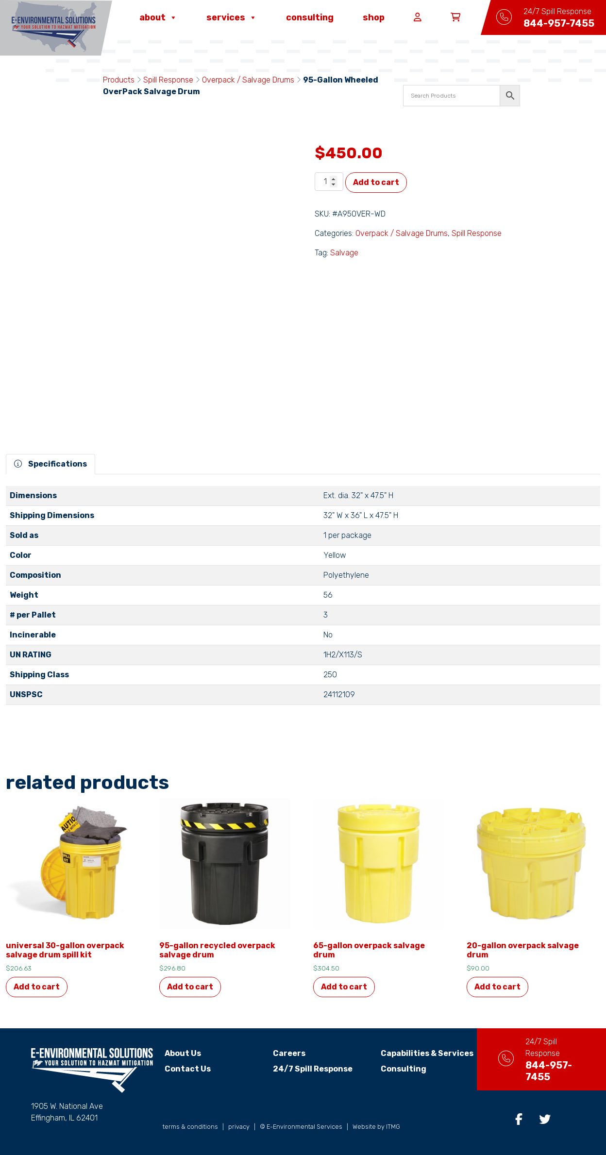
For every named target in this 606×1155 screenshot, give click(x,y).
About (158, 17)
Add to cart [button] (37, 986)
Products (119, 79)
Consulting (310, 17)
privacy (239, 1126)
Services (231, 17)
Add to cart (376, 182)
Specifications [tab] (50, 464)
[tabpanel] (303, 599)
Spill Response (168, 79)
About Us (183, 1053)
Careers (283, 1053)
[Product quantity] (329, 181)
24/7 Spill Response (307, 1068)
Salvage (344, 252)
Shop (374, 17)
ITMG (393, 1126)
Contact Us (188, 1068)
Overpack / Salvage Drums (248, 79)
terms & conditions (190, 1126)
